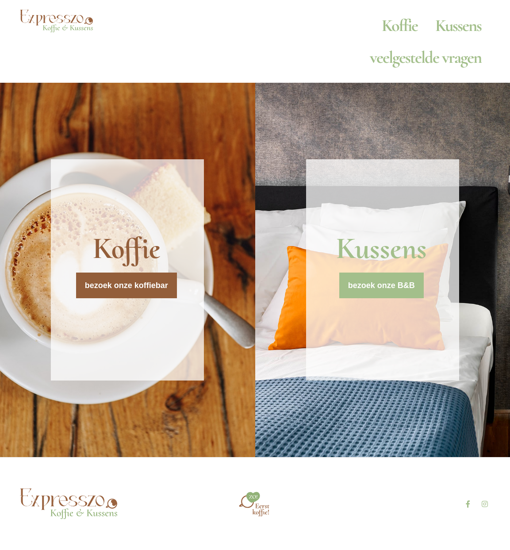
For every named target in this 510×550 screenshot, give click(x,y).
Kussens (458, 25)
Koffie (400, 25)
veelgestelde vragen (425, 57)
